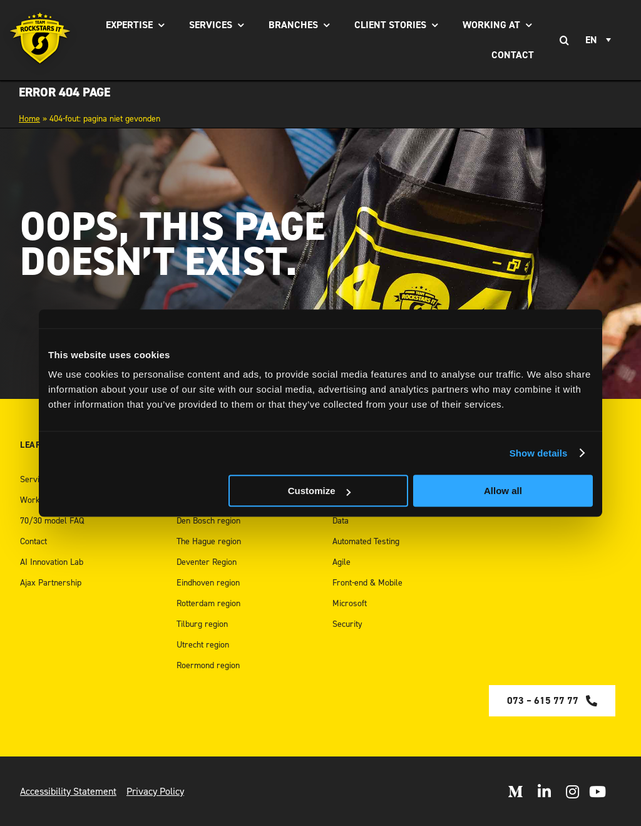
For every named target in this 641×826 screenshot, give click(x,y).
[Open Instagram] (572, 791)
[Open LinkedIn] (544, 791)
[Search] (564, 40)
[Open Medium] (515, 791)
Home (29, 119)
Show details (539, 453)
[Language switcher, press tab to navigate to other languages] (600, 40)
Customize (319, 490)
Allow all (503, 490)
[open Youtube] (597, 791)
